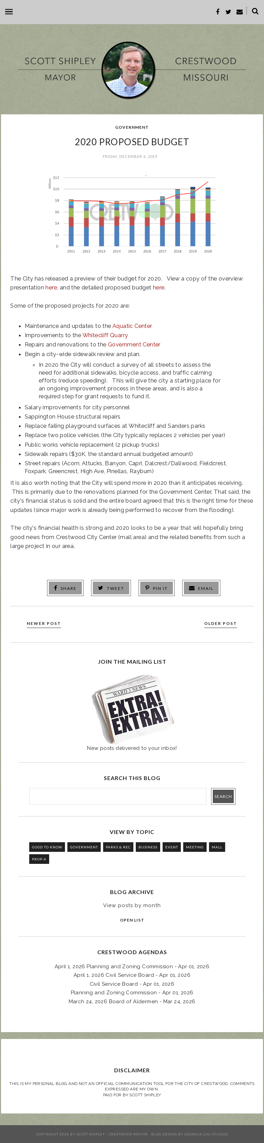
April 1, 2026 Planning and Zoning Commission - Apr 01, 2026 (132, 966)
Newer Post (44, 623)
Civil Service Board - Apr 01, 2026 (132, 984)
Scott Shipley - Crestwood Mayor (112, 1134)
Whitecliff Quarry (105, 335)
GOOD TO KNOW (47, 847)
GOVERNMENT (132, 127)
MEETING (195, 847)
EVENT (171, 847)
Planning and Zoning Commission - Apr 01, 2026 (132, 993)
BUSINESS (148, 847)
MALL (217, 847)
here (51, 287)
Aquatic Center (132, 325)
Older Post (220, 623)
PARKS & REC (118, 847)
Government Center (134, 344)
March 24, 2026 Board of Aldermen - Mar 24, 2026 (132, 1001)
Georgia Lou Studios (206, 1134)
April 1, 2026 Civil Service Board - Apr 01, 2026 (132, 975)
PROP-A (39, 859)
